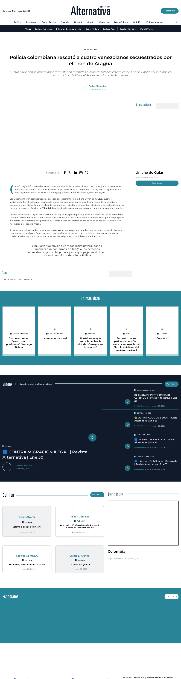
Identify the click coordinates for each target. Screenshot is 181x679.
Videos (7, 382)
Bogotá (78, 22)
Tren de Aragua (9, 278)
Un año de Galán (150, 172)
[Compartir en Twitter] (70, 173)
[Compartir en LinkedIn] (75, 173)
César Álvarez (27, 515)
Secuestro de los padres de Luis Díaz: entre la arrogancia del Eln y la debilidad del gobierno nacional (126, 342)
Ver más (172, 382)
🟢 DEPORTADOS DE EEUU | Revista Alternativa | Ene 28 (155, 417)
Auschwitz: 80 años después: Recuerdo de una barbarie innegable (80, 524)
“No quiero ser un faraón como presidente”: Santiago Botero (19, 341)
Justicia (65, 22)
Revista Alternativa (97, 86)
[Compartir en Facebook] (64, 173)
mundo (8, 444)
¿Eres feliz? (162, 336)
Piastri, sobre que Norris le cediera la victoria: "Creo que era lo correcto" (90, 341)
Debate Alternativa (127, 29)
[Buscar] (176, 22)
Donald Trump (147, 29)
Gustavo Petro (109, 29)
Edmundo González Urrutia (68, 29)
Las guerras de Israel (55, 336)
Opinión (137, 22)
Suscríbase (169, 11)
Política (17, 22)
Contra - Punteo (144, 411)
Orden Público (49, 22)
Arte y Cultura (121, 22)
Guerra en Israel (56, 332)
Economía (31, 22)
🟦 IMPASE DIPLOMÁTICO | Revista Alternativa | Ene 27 (154, 439)
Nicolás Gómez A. (27, 554)
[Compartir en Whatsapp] (86, 173)
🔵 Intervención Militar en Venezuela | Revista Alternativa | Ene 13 (155, 461)
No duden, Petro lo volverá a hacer (27, 563)
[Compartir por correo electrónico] (81, 173)
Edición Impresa (154, 22)
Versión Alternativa (146, 388)
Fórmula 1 (91, 332)
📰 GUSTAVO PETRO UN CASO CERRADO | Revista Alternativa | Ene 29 (155, 396)
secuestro (92, 49)
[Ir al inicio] (90, 11)
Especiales (10, 594)
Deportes (104, 22)
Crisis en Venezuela (43, 29)
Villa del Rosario (26, 278)
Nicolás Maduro (92, 29)
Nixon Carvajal (80, 514)
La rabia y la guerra (80, 563)
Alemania (81, 519)
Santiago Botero (20, 332)
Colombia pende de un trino (27, 525)
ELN (127, 332)
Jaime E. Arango (80, 554)
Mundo (90, 22)
